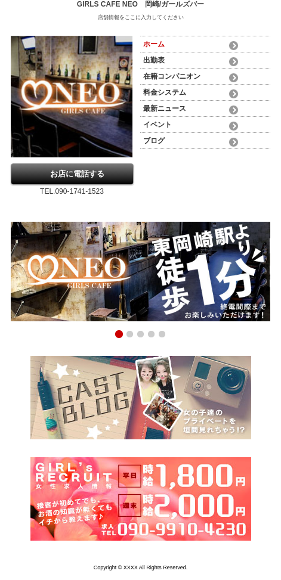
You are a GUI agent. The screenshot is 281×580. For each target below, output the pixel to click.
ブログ (154, 141)
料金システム (164, 92)
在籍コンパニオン (171, 76)
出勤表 (154, 60)
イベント (157, 124)
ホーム (154, 44)
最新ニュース (164, 108)
